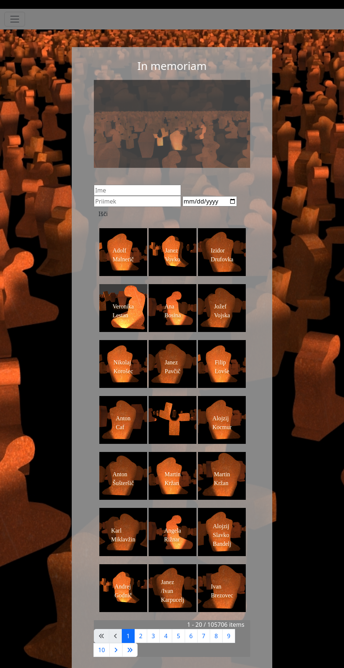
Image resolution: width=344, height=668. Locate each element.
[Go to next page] (116, 650)
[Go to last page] (130, 650)
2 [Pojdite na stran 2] (140, 636)
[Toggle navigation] (14, 19)
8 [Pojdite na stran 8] (216, 636)
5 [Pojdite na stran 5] (178, 636)
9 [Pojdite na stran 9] (228, 636)
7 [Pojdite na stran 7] (203, 636)
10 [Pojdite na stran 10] (101, 650)
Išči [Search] (103, 214)
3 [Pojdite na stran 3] (153, 636)
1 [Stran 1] (128, 636)
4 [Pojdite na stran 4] (165, 636)
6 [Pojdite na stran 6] (191, 636)
